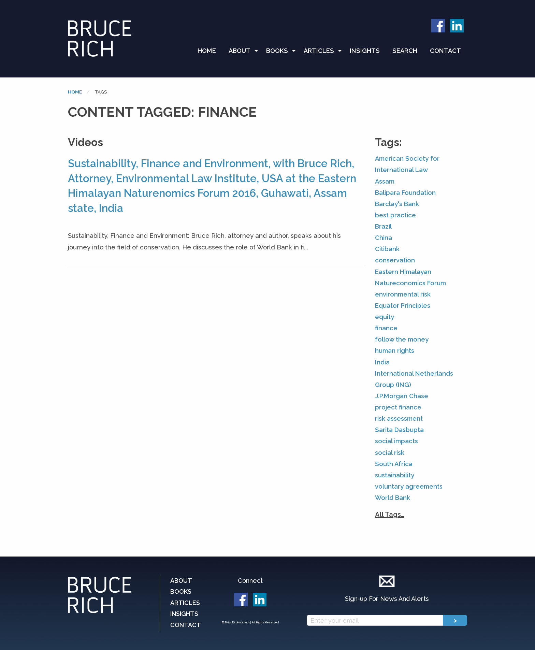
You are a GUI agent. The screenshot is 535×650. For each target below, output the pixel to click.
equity (384, 316)
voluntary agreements (409, 486)
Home (207, 50)
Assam (384, 181)
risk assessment (399, 418)
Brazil (383, 226)
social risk (389, 452)
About (239, 50)
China (383, 237)
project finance (398, 407)
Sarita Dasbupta (399, 429)
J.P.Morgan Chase (401, 396)
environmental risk (403, 294)
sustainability (394, 475)
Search (404, 50)
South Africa (394, 463)
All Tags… (389, 514)
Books (277, 50)
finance (386, 328)
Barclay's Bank (397, 203)
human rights (394, 350)
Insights (365, 50)
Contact (445, 50)
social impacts (396, 441)
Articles (319, 50)
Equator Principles (402, 305)
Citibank (387, 248)
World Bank (392, 497)
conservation (395, 260)
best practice (395, 215)
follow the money (402, 339)
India (382, 362)
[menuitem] (210, 50)
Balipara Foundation (405, 192)
